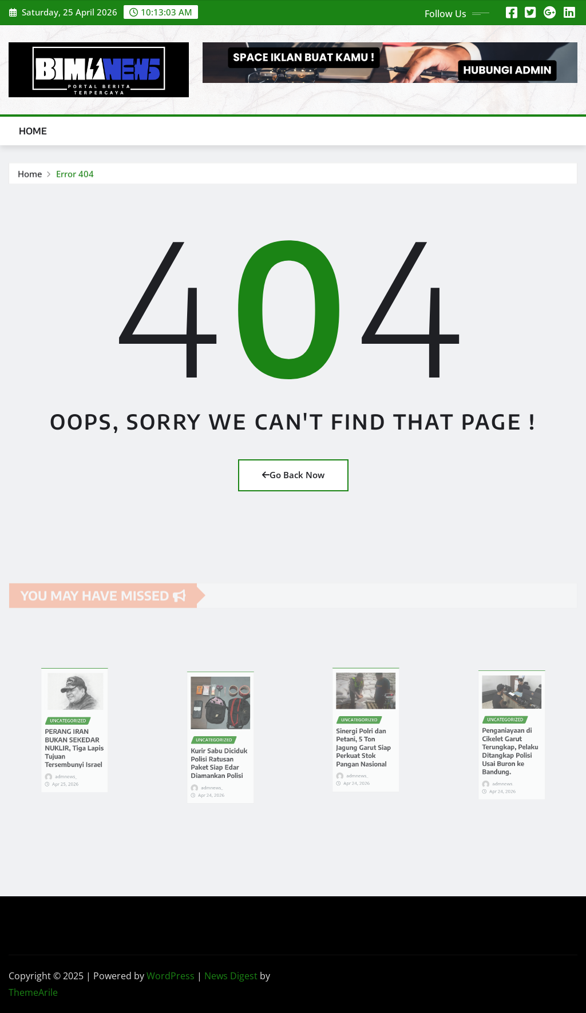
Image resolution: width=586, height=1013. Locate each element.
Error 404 (75, 174)
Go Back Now (293, 474)
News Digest (231, 976)
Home (33, 131)
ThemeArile (33, 992)
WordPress (170, 976)
